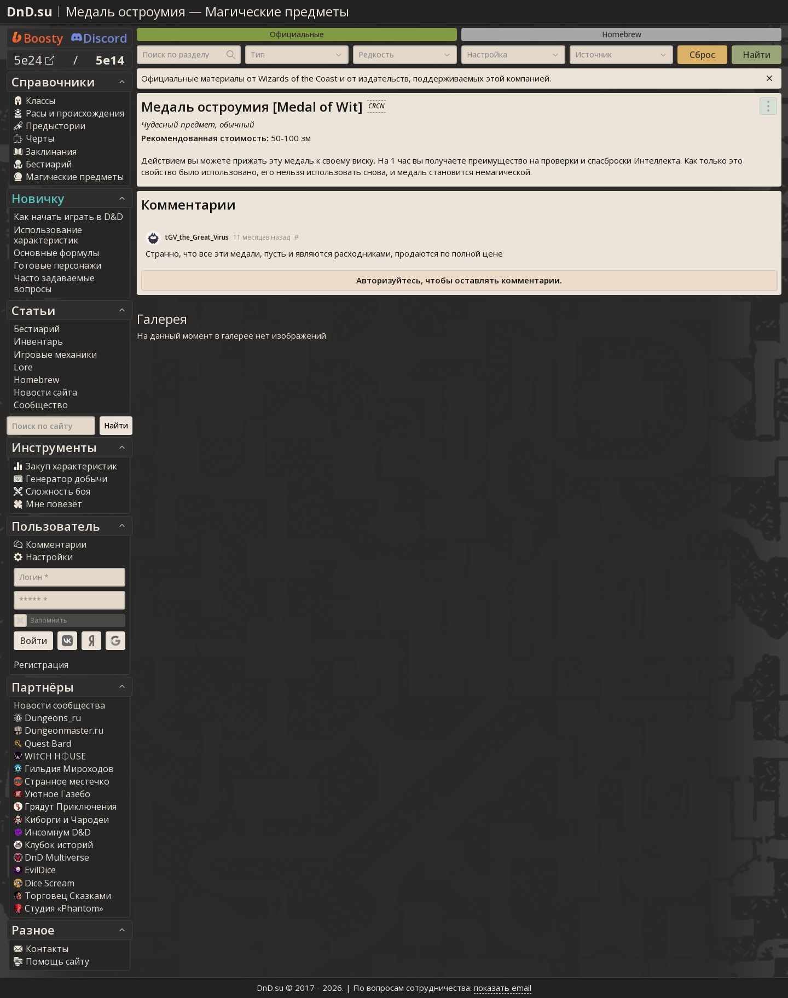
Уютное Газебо (52, 794)
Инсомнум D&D (52, 832)
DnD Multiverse (51, 857)
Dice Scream (44, 883)
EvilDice (35, 870)
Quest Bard (42, 744)
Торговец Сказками (62, 896)
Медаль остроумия (126, 11)
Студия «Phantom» (58, 908)
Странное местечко (61, 781)
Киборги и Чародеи (61, 820)
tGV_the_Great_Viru (197, 237)
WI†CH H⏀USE (50, 756)
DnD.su (30, 11)
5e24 (34, 60)
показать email (502, 987)
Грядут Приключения (65, 806)
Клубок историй (53, 845)
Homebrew (621, 34)
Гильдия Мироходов (64, 769)
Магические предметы (277, 11)
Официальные (297, 34)
